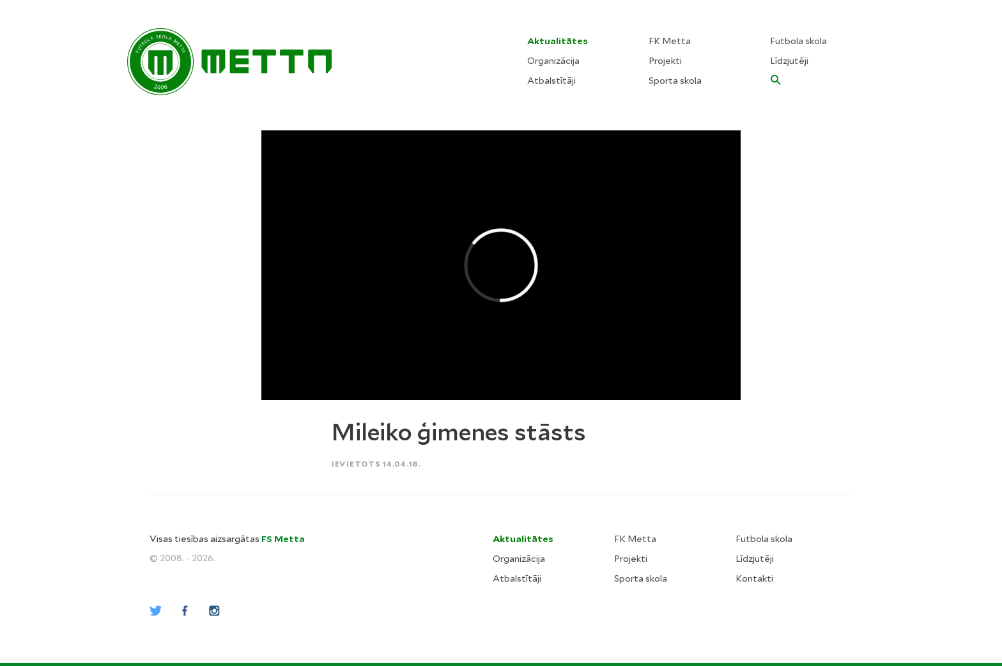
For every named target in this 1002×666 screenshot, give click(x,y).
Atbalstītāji (551, 80)
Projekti (665, 61)
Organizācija (553, 61)
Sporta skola (675, 80)
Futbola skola (798, 41)
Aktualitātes (557, 41)
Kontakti (754, 578)
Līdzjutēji (789, 61)
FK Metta (670, 41)
